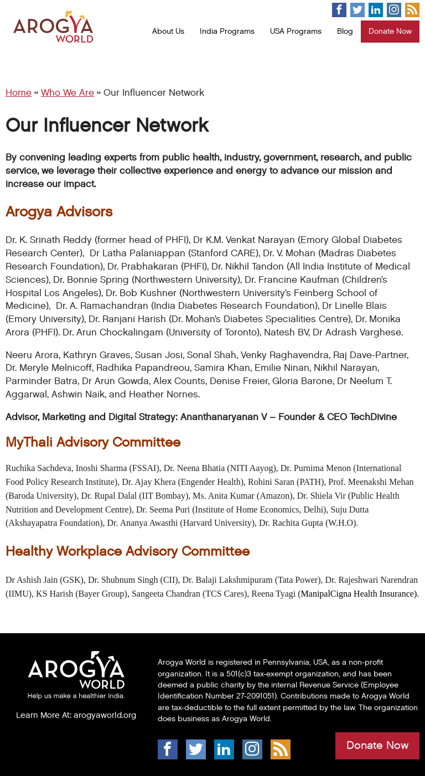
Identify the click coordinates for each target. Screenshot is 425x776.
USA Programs (296, 31)
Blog (345, 31)
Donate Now (390, 31)
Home (19, 93)
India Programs (227, 31)
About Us (168, 31)
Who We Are (67, 93)
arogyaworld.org (105, 715)
